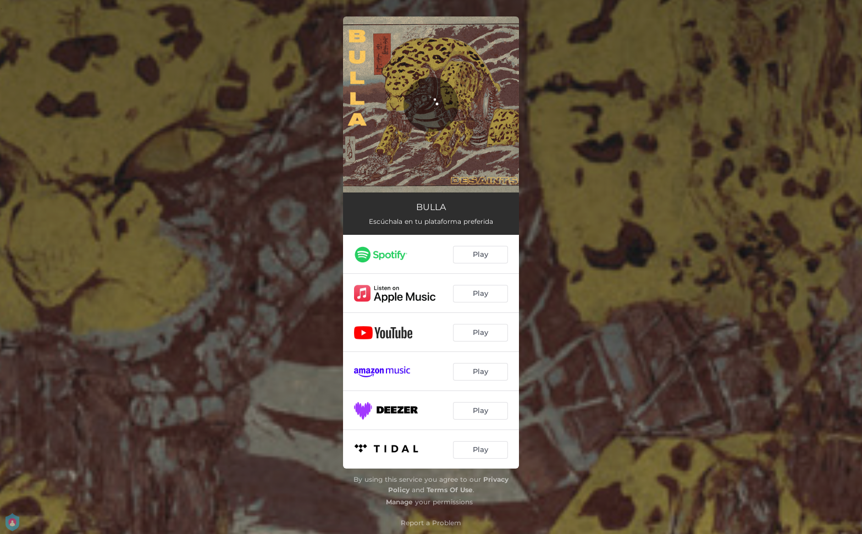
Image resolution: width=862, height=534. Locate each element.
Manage (399, 502)
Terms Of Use (450, 490)
